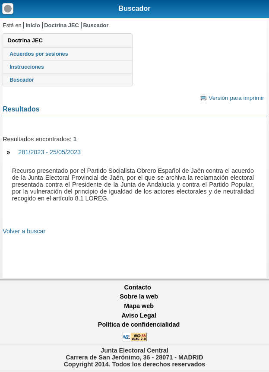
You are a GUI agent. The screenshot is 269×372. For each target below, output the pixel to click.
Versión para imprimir (236, 98)
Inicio (32, 25)
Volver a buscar (24, 231)
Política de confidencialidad (139, 324)
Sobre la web (139, 296)
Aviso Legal (138, 315)
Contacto (137, 287)
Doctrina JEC (61, 25)
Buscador (135, 8)
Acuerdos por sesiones (38, 54)
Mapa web (139, 305)
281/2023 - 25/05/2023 (49, 152)
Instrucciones (26, 67)
